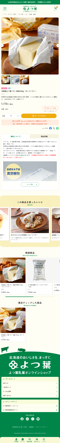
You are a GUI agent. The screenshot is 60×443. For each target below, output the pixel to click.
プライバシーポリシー (41, 427)
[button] (2, 45)
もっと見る (30, 184)
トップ (4, 14)
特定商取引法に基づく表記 (19, 427)
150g (21, 155)
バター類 (20, 14)
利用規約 (31, 427)
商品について (16, 136)
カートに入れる (40, 116)
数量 (3, 116)
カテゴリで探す (12, 14)
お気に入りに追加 (50, 108)
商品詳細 (44, 136)
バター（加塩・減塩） (31, 14)
